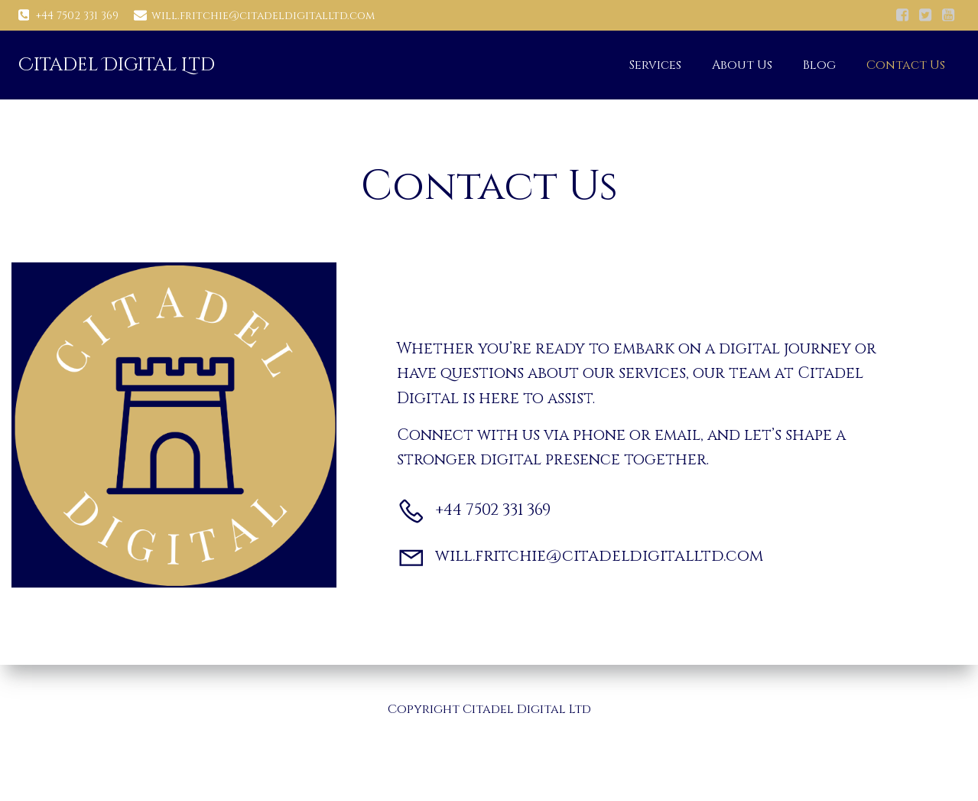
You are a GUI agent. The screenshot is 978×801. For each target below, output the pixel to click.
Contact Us (905, 65)
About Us (742, 65)
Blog (819, 65)
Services (655, 65)
